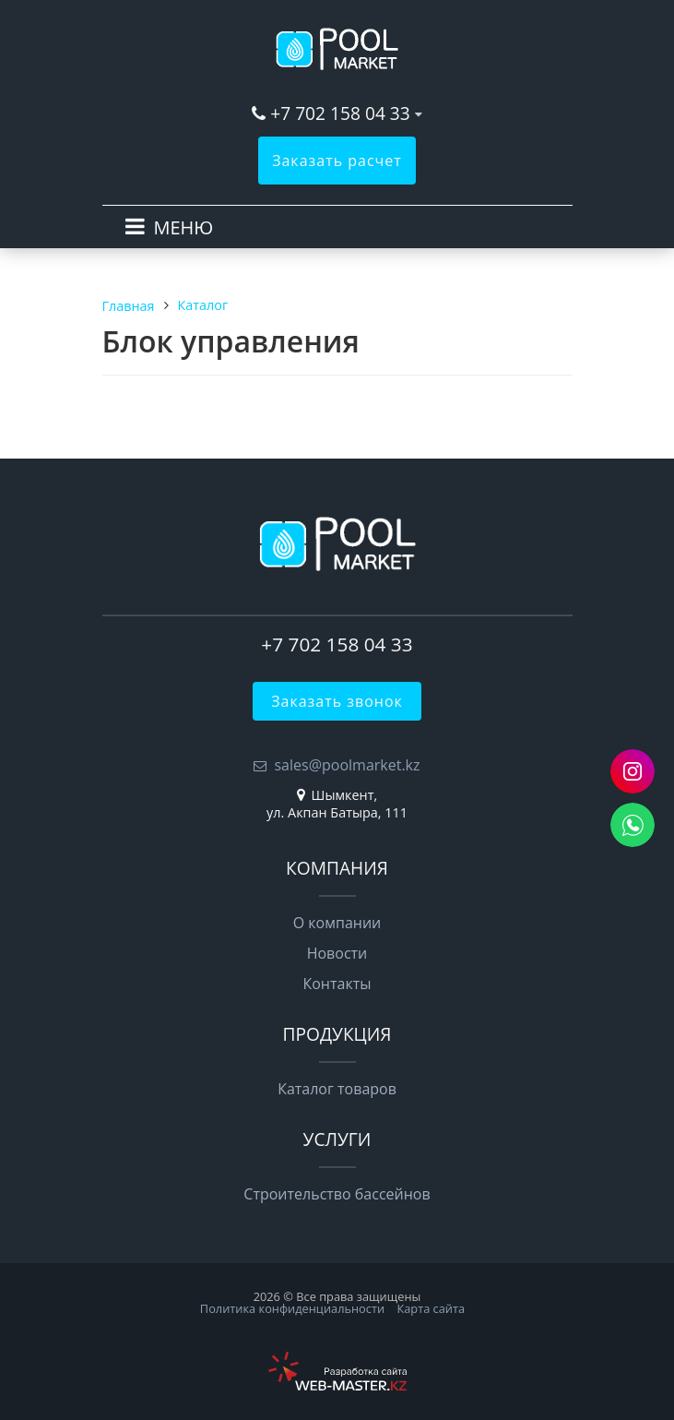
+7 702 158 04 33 (340, 113)
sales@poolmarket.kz (347, 765)
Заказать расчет (337, 160)
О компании (337, 922)
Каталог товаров (337, 1088)
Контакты (336, 983)
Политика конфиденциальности (292, 1308)
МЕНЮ (184, 227)
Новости (337, 953)
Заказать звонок (337, 701)
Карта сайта (430, 1308)
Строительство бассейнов (336, 1194)
